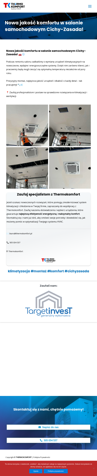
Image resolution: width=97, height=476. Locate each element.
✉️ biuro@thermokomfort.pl (20, 232)
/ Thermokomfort (15, 250)
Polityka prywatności (56, 471)
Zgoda (35, 471)
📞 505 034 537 (14, 241)
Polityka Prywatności (41, 456)
